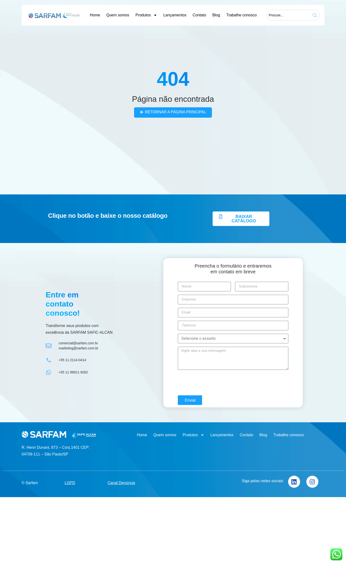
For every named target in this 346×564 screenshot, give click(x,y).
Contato (199, 15)
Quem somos (117, 15)
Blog (216, 15)
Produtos (146, 15)
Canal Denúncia (121, 483)
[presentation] (214, 382)
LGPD (70, 483)
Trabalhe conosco (241, 15)
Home (95, 15)
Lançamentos (174, 15)
